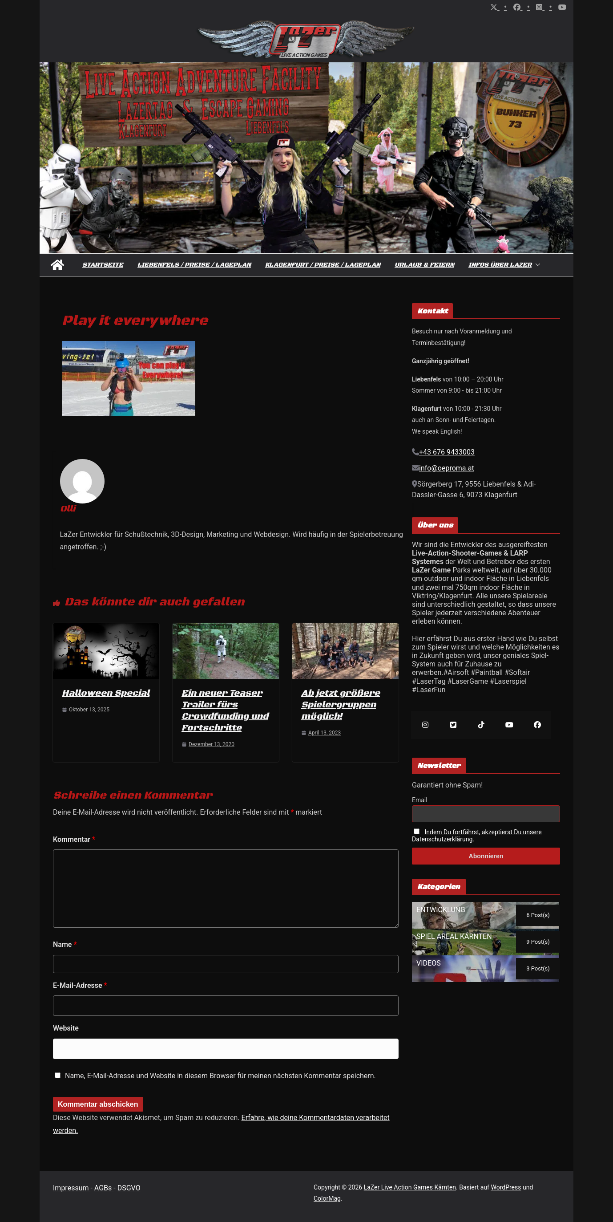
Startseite (102, 265)
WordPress (506, 1187)
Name (65, 944)
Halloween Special (105, 693)
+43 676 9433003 (447, 452)
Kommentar (74, 839)
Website (66, 1028)
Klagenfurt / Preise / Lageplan (322, 265)
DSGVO (129, 1188)
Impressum (71, 1188)
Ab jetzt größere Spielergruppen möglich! (340, 705)
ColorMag (327, 1198)
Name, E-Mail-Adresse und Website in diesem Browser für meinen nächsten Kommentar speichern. (220, 1076)
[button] (536, 265)
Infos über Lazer (500, 265)
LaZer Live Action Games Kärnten (410, 1187)
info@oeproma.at (446, 468)
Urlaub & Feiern (424, 265)
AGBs (103, 1188)
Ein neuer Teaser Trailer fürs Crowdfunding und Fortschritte (224, 711)
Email (419, 800)
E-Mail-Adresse (80, 985)
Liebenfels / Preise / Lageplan (194, 265)
